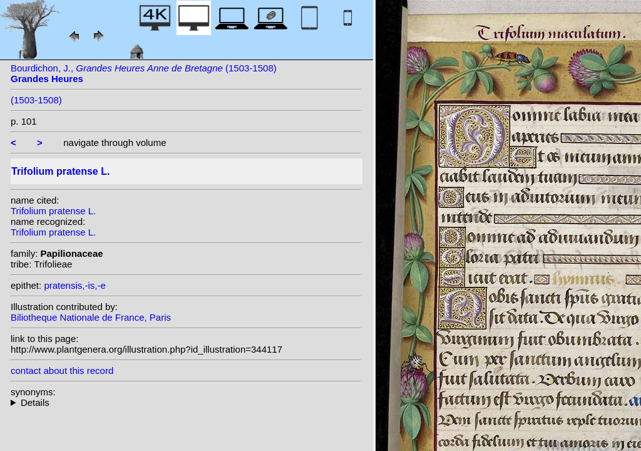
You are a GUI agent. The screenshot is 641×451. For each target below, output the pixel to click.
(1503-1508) (36, 100)
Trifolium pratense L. (53, 210)
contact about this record (62, 370)
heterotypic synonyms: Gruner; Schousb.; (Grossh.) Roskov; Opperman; (186, 402)
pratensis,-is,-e (74, 285)
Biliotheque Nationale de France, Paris (91, 317)
